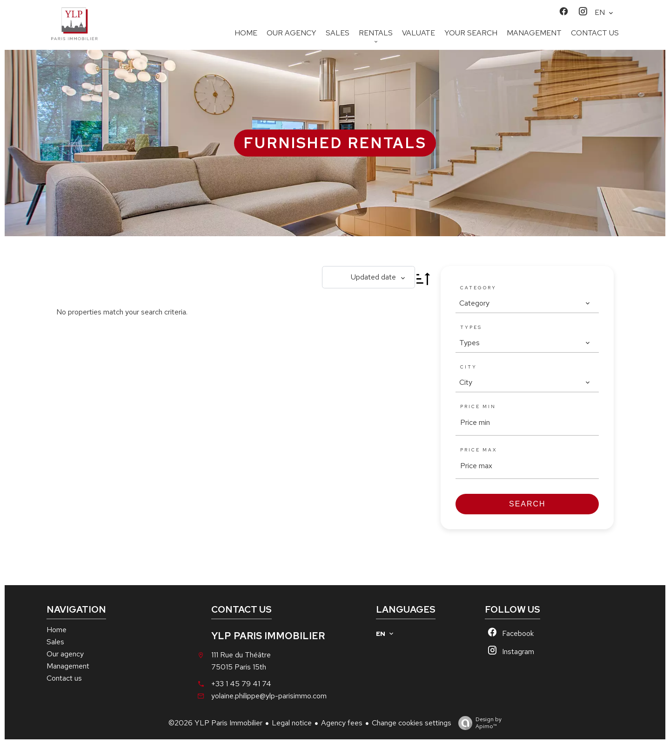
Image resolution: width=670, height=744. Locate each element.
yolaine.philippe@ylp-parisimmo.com (269, 696)
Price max (478, 450)
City (468, 367)
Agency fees (341, 723)
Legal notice (292, 723)
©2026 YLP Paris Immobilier (215, 723)
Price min (478, 406)
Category (478, 288)
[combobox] (525, 303)
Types (471, 327)
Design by (478, 723)
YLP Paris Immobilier (268, 635)
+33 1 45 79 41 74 (241, 684)
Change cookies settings (411, 723)
